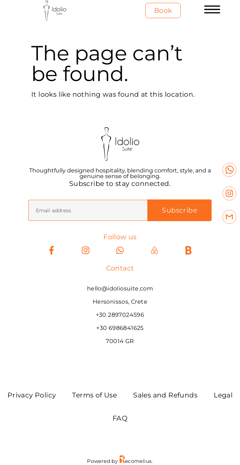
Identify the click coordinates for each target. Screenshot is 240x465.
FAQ (120, 418)
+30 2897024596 (120, 314)
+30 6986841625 (120, 328)
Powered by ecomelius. (120, 461)
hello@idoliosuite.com (120, 288)
